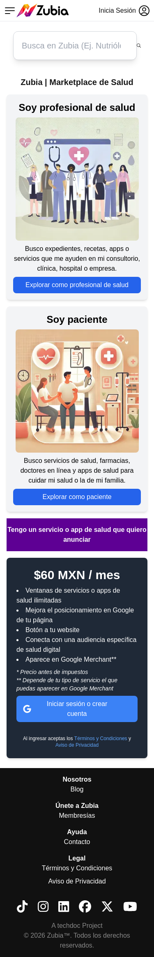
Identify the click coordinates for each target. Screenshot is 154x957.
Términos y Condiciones (100, 738)
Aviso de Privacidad (77, 745)
